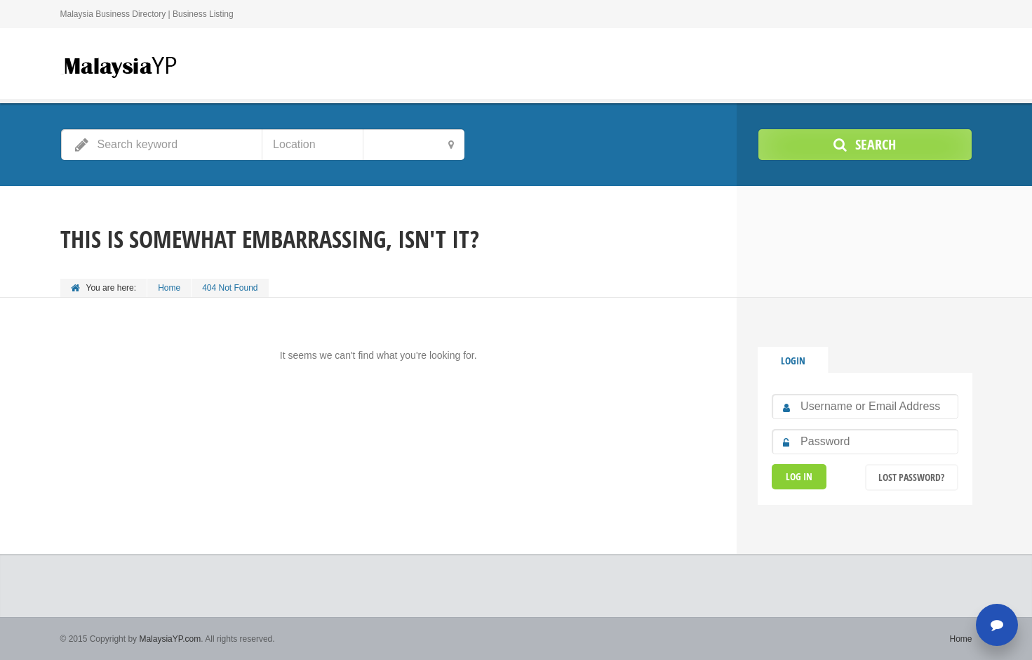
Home (169, 288)
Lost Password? (911, 477)
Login (793, 360)
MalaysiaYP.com (170, 639)
